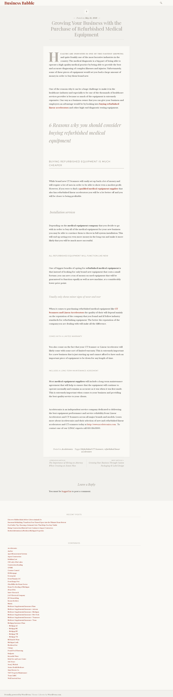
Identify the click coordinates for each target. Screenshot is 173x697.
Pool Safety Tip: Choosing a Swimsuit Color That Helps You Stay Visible (32, 525)
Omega (10, 648)
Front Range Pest (13, 581)
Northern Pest (12, 645)
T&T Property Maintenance (17, 673)
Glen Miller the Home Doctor (18, 584)
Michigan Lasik (13, 642)
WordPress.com (54, 695)
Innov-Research (13, 592)
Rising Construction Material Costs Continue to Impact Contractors (30, 528)
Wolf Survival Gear (14, 678)
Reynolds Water (13, 656)
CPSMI (10, 568)
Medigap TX (13, 637)
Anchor (10, 551)
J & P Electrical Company (16, 595)
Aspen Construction (14, 556)
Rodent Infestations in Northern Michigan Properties (26, 531)
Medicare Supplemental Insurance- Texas (22, 620)
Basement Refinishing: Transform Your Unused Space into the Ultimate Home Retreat (37, 522)
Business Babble (19, 2)
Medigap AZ (13, 626)
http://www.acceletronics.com (101, 424)
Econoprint (12, 576)
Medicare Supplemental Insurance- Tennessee (24, 617)
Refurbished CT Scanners (92, 449)
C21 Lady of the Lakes (15, 562)
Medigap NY (13, 631)
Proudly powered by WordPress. (17, 695)
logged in (66, 491)
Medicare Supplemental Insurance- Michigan (23, 612)
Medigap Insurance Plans (16, 623)
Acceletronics (67, 449)
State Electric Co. (13, 670)
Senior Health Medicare (16, 667)
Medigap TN (13, 634)
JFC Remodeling (13, 598)
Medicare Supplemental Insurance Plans (22, 606)
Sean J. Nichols (13, 664)
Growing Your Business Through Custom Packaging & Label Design (105, 463)
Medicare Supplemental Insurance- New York (23, 615)
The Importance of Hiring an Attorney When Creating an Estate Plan (67, 463)
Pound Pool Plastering (15, 651)
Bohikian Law (12, 559)
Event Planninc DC (14, 579)
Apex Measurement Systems (17, 554)
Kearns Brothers (13, 601)
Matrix (10, 603)
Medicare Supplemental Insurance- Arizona (23, 609)
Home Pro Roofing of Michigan (18, 587)
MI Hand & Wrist (13, 640)
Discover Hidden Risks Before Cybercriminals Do (25, 519)
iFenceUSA (11, 590)
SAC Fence (11, 662)
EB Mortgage (12, 573)
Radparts (11, 653)
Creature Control (13, 570)
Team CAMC (12, 675)
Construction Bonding (15, 565)
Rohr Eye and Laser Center (17, 659)
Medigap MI (13, 628)
